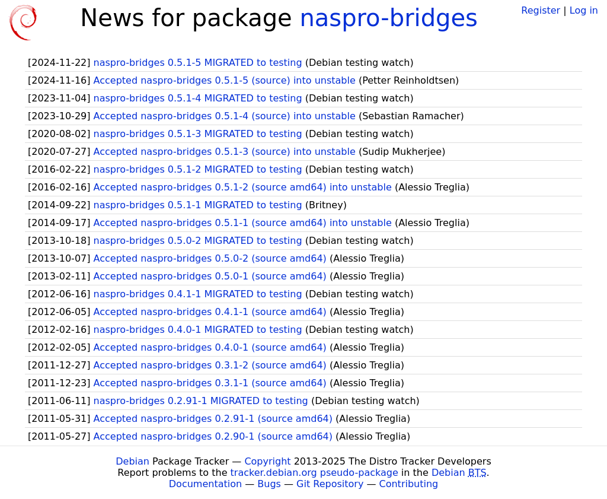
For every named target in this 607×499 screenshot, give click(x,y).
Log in (584, 10)
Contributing (409, 484)
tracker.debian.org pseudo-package (314, 472)
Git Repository (329, 484)
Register (540, 10)
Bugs (269, 484)
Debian (132, 461)
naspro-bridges (388, 17)
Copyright (267, 461)
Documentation (205, 484)
